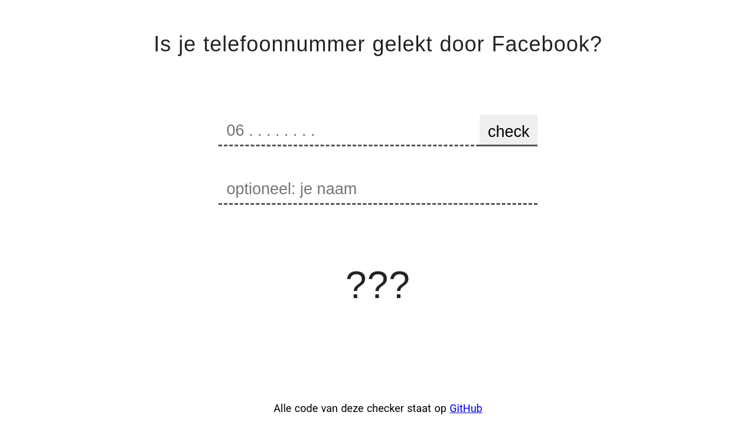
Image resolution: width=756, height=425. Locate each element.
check (509, 131)
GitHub (465, 408)
